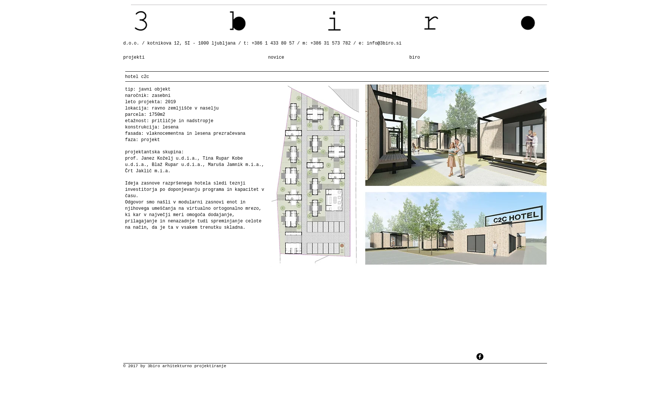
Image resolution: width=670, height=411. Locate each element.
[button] (409, 174)
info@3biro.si (384, 43)
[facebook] (479, 356)
